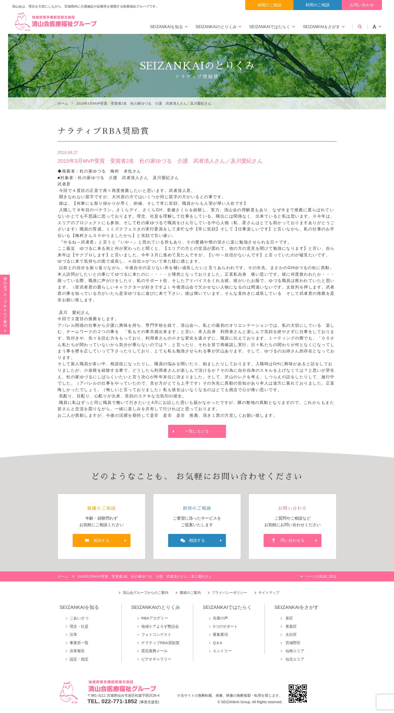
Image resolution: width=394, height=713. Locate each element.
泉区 (288, 618)
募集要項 (220, 634)
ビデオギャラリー (156, 659)
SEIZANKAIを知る (166, 27)
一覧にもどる (197, 431)
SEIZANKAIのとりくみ (216, 27)
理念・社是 (79, 626)
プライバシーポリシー (229, 593)
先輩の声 (220, 618)
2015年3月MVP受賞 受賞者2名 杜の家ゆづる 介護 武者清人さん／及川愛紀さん (143, 103)
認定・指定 (79, 659)
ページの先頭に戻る (320, 576)
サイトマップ (268, 593)
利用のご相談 (318, 5)
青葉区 (290, 626)
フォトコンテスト (156, 634)
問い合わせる (292, 540)
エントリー (222, 651)
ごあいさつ (79, 618)
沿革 (73, 634)
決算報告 (77, 651)
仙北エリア (294, 659)
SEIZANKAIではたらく (269, 27)
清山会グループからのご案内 (145, 593)
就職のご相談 (269, 5)
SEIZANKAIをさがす (321, 27)
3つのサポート (225, 626)
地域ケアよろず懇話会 (160, 626)
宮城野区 (292, 643)
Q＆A (217, 643)
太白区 (290, 634)
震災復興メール (154, 651)
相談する (101, 540)
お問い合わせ (362, 5)
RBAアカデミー (154, 618)
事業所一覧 (79, 643)
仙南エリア (294, 651)
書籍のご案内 (190, 593)
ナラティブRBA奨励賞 (160, 643)
